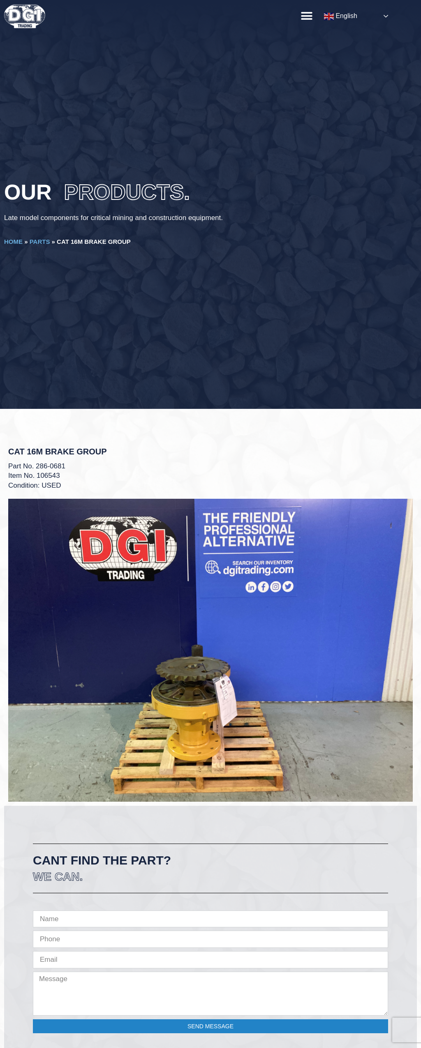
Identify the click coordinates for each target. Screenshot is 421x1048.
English (340, 16)
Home (13, 241)
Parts (40, 241)
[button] (306, 16)
